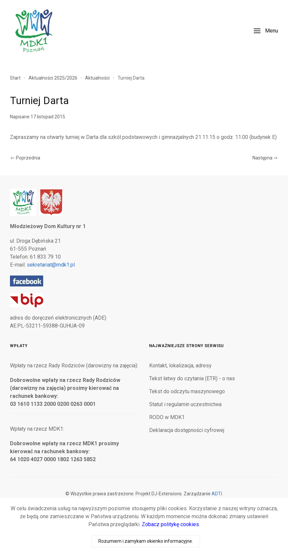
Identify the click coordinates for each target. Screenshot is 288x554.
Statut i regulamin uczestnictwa (185, 404)
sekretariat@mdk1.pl (51, 265)
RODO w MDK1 (167, 417)
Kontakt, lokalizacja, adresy (180, 365)
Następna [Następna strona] (265, 157)
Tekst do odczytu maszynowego (187, 391)
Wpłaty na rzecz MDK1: (37, 429)
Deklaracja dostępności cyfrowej (186, 430)
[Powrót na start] (33, 31)
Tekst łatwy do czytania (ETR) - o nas (192, 378)
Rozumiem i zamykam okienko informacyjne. (145, 541)
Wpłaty (19, 345)
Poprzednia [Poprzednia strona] (25, 157)
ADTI (217, 493)
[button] (266, 31)
